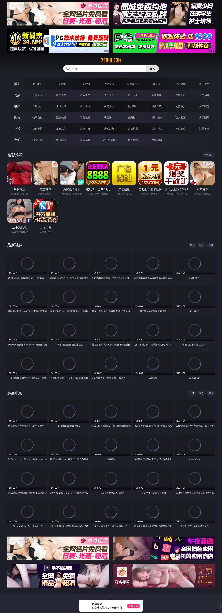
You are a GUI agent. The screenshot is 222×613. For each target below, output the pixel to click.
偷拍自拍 (61, 106)
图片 (17, 117)
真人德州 (61, 84)
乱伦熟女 (180, 106)
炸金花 (156, 84)
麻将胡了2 (133, 84)
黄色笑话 (180, 128)
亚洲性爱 (37, 106)
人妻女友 (85, 128)
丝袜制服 (157, 95)
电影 (17, 106)
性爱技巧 (204, 128)
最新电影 (15, 393)
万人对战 (85, 84)
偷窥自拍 (37, 117)
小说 (17, 128)
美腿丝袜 (133, 117)
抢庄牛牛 (204, 84)
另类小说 (157, 128)
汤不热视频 (109, 139)
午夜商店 (61, 139)
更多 (211, 245)
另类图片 (204, 117)
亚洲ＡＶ (37, 95)
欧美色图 (85, 117)
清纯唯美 (157, 117)
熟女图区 (180, 117)
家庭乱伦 (61, 128)
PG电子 (37, 84)
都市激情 (37, 128)
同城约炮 (37, 139)
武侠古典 (109, 128)
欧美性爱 (109, 106)
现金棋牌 (180, 84)
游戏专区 (109, 84)
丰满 (192, 393)
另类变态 (204, 106)
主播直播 (180, 95)
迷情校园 (133, 128)
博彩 (17, 84)
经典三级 (157, 106)
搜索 (152, 68)
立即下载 (133, 605)
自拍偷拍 (61, 95)
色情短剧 (157, 139)
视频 (17, 95)
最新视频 (15, 245)
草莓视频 (85, 139)
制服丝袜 (133, 106)
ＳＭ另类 (204, 95)
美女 (192, 245)
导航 (17, 139)
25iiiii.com (111, 60)
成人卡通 (85, 106)
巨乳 (201, 245)
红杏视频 (133, 139)
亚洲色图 (61, 117)
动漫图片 (109, 117)
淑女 (201, 393)
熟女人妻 (133, 95)
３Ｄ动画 (109, 95)
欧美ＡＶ (85, 95)
